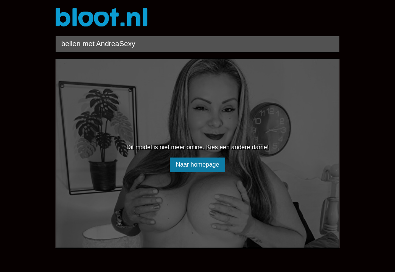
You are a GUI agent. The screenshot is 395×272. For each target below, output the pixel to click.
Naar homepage (197, 164)
